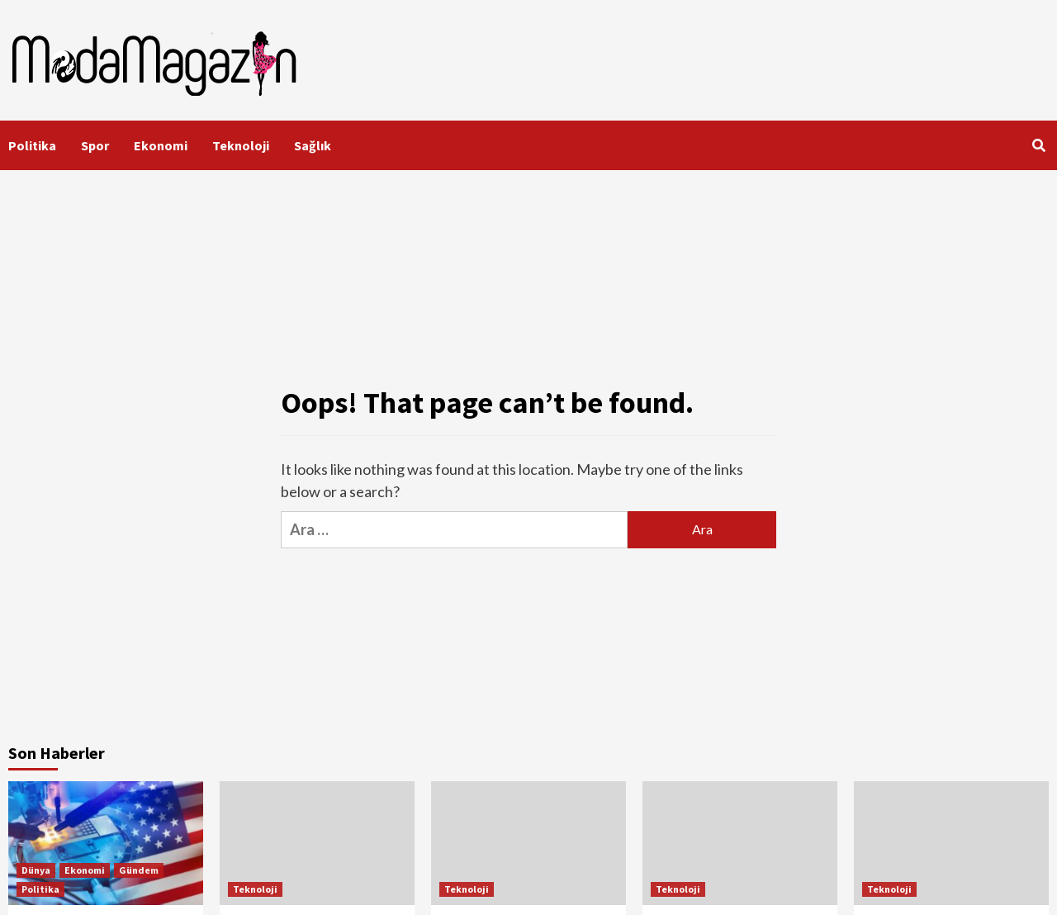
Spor (95, 145)
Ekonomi (160, 145)
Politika (32, 145)
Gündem (139, 870)
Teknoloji (240, 145)
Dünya (35, 870)
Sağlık (312, 145)
